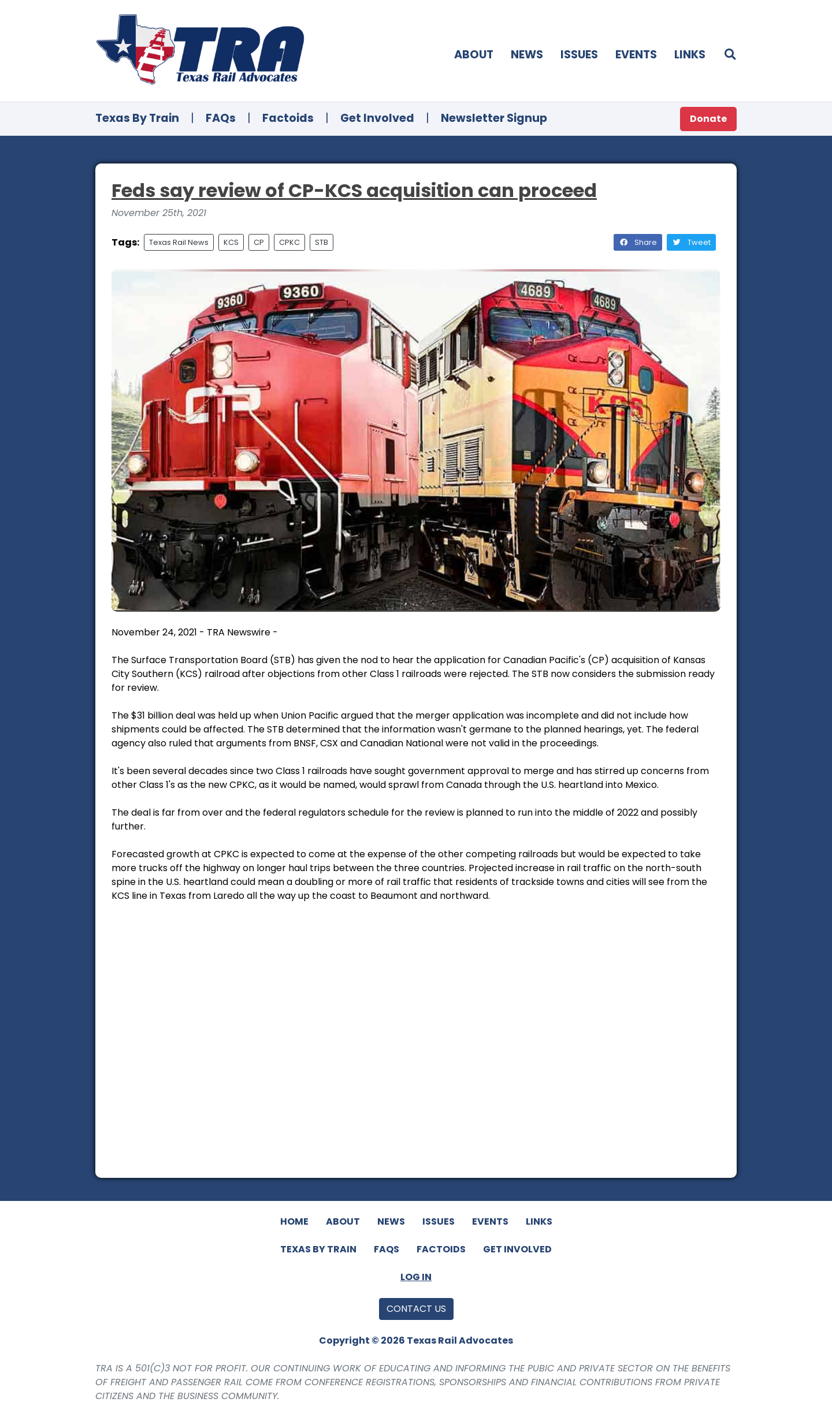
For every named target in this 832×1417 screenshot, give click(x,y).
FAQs (221, 118)
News (527, 54)
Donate (708, 118)
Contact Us (416, 1308)
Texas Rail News (179, 242)
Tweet (691, 242)
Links (689, 54)
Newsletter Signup (494, 118)
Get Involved (377, 118)
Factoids (288, 118)
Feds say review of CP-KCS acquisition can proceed (354, 190)
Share (638, 242)
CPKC (289, 242)
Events (636, 54)
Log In (416, 1277)
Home (294, 1221)
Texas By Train (137, 118)
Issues (579, 54)
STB (321, 242)
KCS (231, 242)
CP (259, 242)
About (473, 54)
